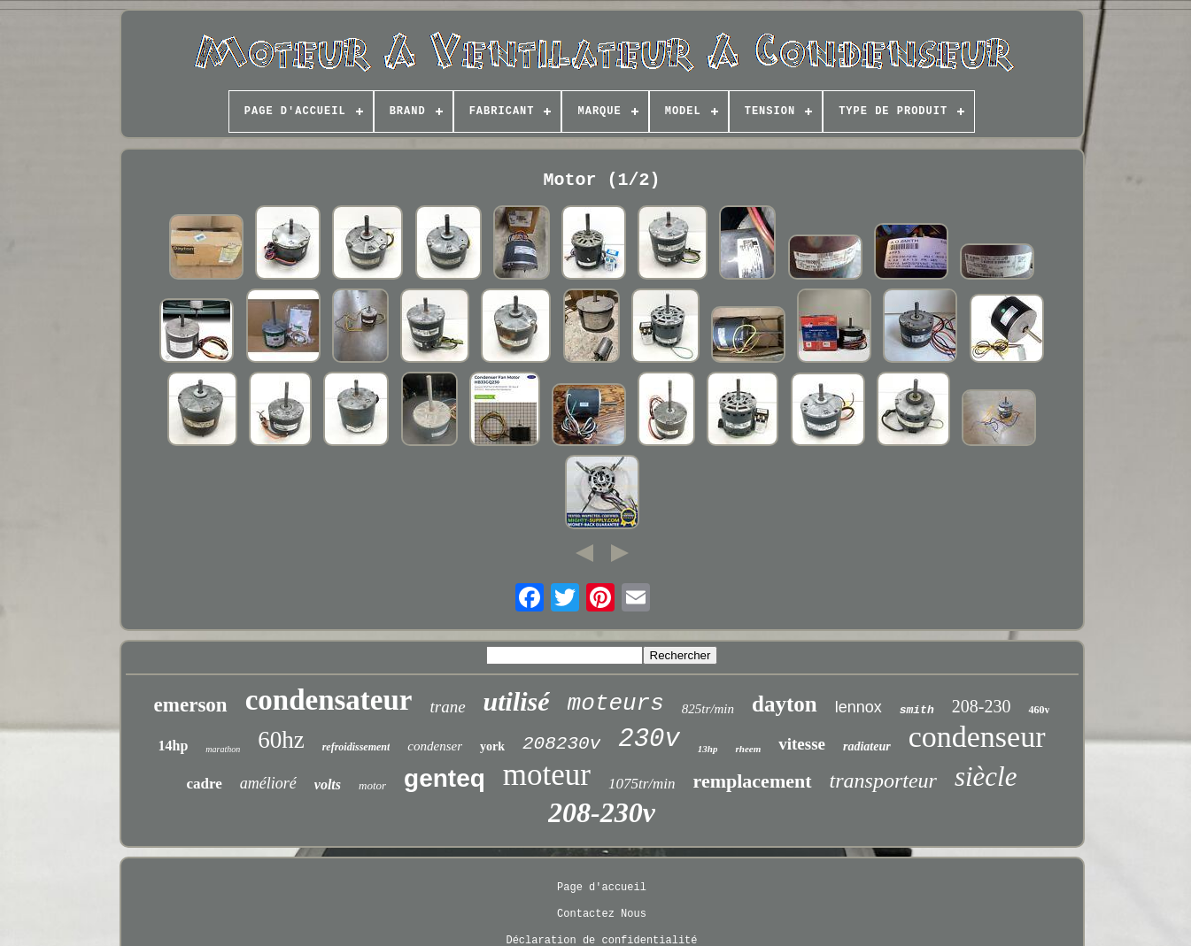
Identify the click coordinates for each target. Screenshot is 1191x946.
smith (917, 710)
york (492, 746)
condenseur (977, 736)
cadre (204, 783)
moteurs (616, 703)
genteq (444, 778)
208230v (561, 744)
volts (327, 784)
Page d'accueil (601, 887)
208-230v (601, 812)
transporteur (883, 780)
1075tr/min (642, 783)
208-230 (981, 706)
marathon (222, 749)
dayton (784, 704)
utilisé (516, 701)
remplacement (752, 781)
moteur (547, 775)
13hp (708, 748)
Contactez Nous (601, 914)
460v (1038, 710)
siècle (986, 776)
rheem (748, 748)
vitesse (801, 743)
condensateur (329, 700)
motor (372, 785)
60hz (281, 740)
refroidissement (356, 747)
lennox (858, 707)
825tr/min (708, 709)
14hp (174, 745)
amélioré (268, 783)
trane (447, 706)
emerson (191, 705)
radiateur (867, 746)
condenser (434, 746)
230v (649, 739)
